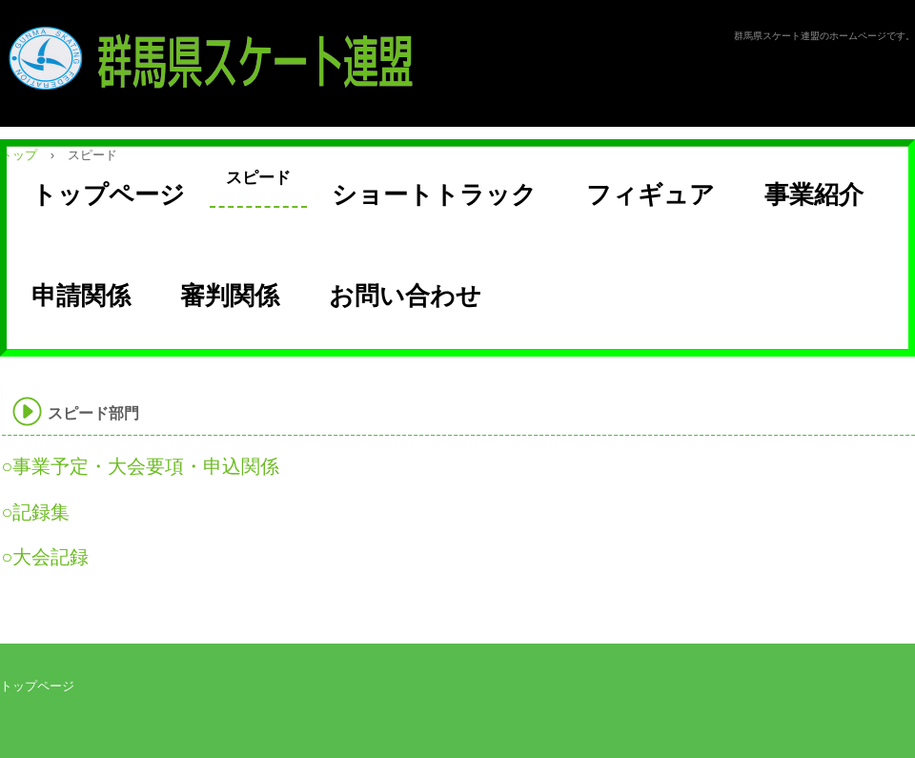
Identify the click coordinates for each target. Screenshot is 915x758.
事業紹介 (814, 194)
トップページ (108, 194)
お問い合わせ (405, 295)
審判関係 (229, 295)
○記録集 (35, 512)
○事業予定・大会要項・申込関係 (140, 466)
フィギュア (650, 194)
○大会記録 (45, 556)
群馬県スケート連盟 (228, 58)
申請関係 (81, 295)
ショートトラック (434, 194)
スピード (258, 178)
